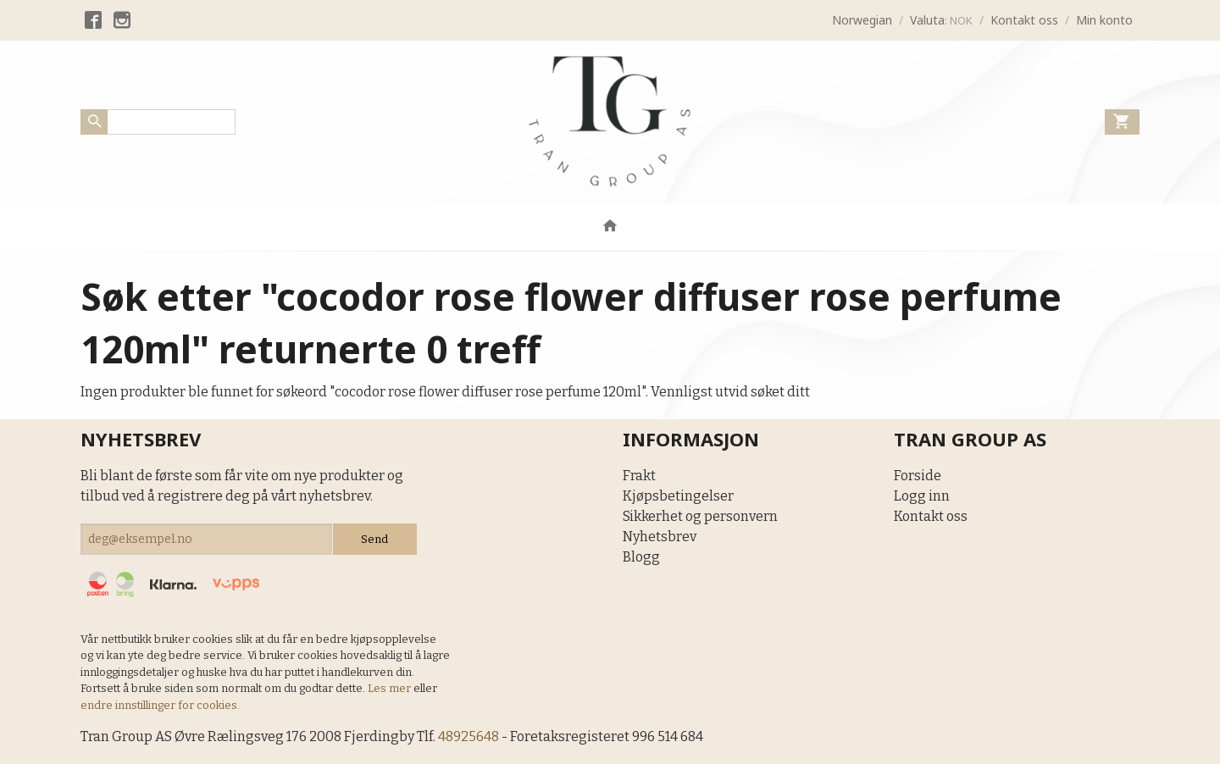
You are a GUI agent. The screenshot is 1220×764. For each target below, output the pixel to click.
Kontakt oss (931, 516)
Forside (917, 476)
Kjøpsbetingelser (678, 496)
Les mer (390, 688)
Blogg (641, 557)
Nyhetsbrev (659, 537)
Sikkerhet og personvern (700, 516)
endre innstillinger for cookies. (160, 705)
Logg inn (922, 496)
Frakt (639, 476)
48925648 (468, 736)
